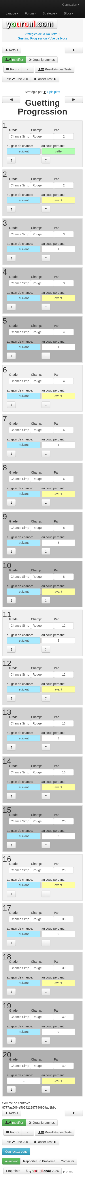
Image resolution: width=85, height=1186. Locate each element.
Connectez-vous (16, 1151)
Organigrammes (42, 59)
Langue (12, 13)
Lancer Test (45, 79)
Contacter (67, 1161)
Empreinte (13, 1171)
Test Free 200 (16, 79)
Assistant (11, 1161)
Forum (30, 13)
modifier (14, 59)
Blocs (69, 13)
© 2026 (42, 1171)
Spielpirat (53, 92)
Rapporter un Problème (39, 1161)
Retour (11, 50)
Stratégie (50, 13)
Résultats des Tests (55, 69)
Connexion (70, 4)
